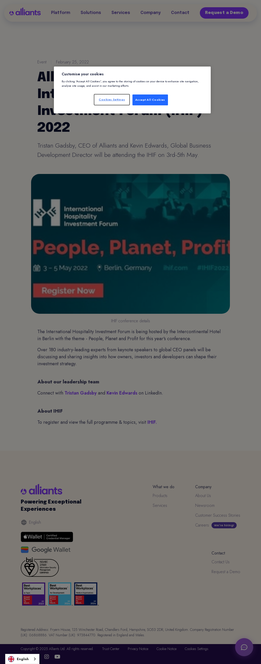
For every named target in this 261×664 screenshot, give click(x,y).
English (18, 659)
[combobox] (22, 659)
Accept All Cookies (150, 100)
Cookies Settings (112, 99)
